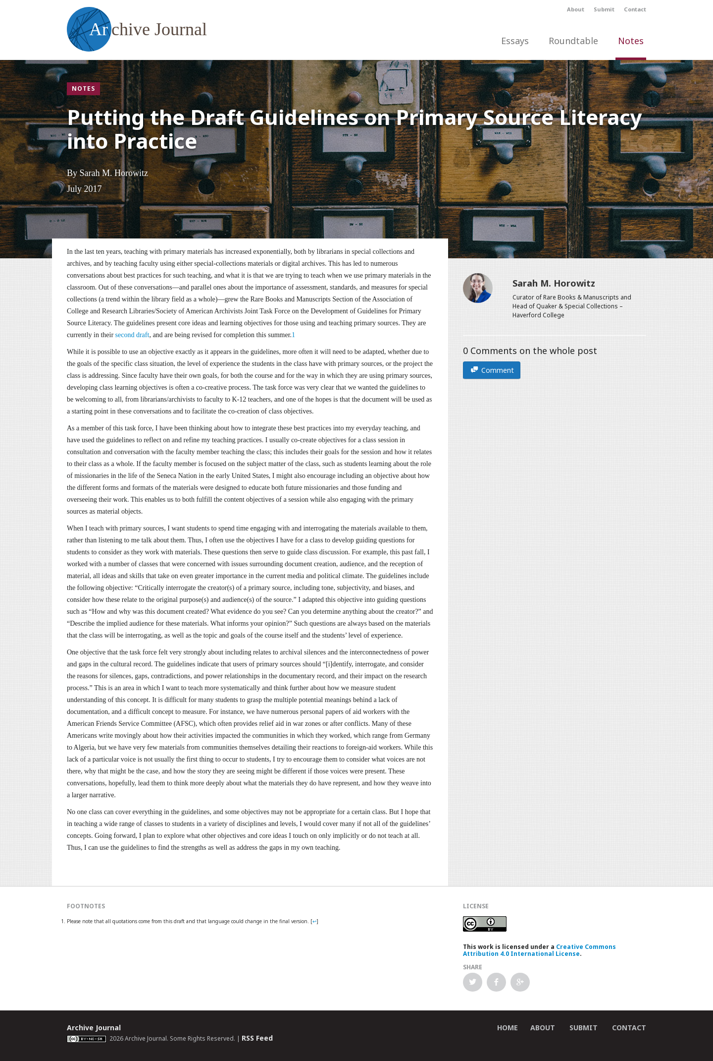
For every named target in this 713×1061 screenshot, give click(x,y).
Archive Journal (94, 1027)
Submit (604, 9)
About (575, 9)
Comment (491, 370)
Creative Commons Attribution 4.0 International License (539, 950)
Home (507, 1027)
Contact (635, 9)
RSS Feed (257, 1038)
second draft (132, 335)
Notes (631, 41)
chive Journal (137, 29)
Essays (515, 41)
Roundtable (573, 41)
